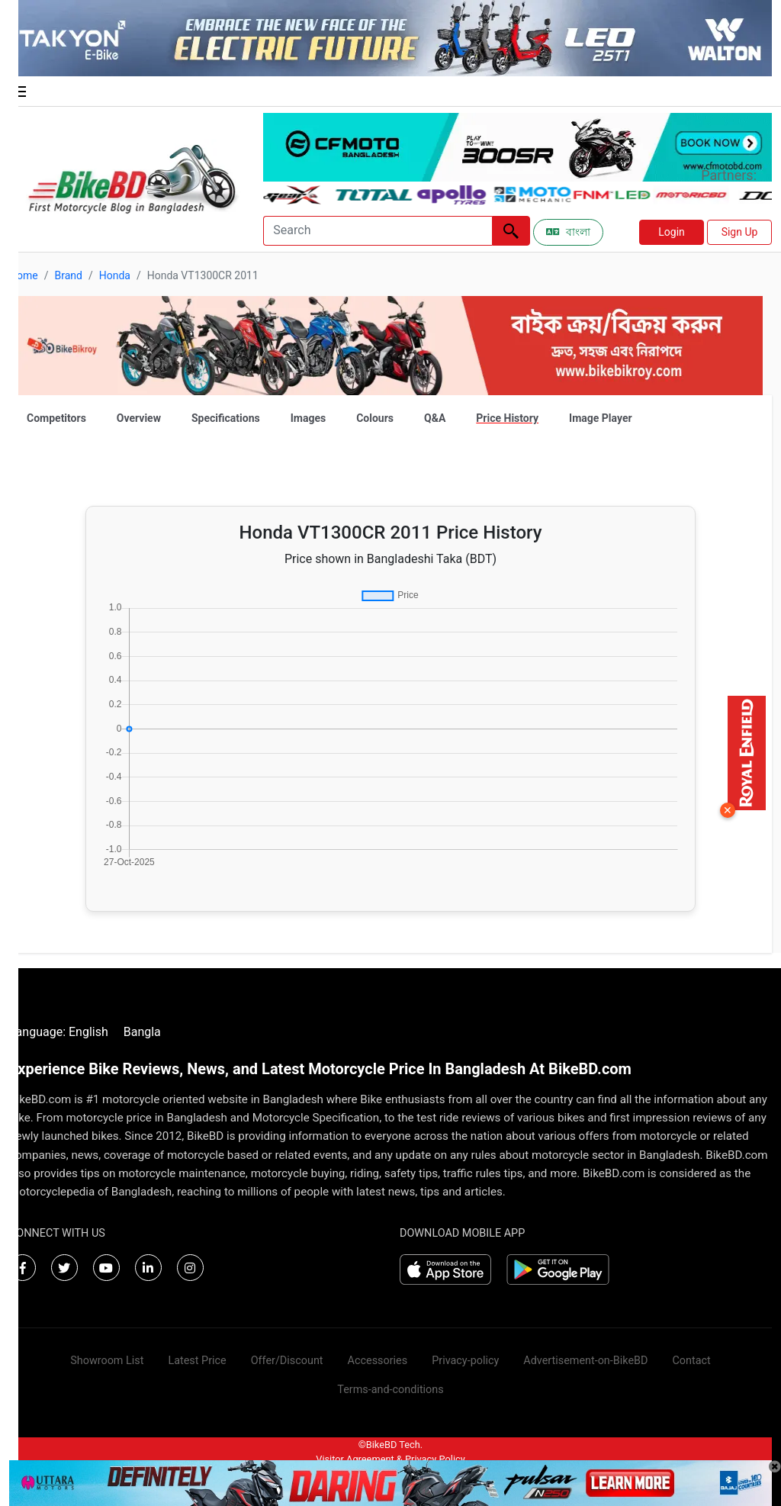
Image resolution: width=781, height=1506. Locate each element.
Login (671, 232)
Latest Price (197, 1360)
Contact (691, 1360)
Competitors (56, 418)
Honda (114, 275)
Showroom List (106, 1360)
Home (23, 275)
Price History (507, 418)
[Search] (377, 231)
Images (308, 418)
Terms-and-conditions (390, 1389)
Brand (68, 275)
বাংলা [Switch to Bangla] (568, 232)
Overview (139, 418)
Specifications (225, 418)
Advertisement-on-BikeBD (585, 1360)
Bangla (142, 1032)
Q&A (434, 418)
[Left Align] (511, 231)
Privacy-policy (465, 1360)
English (88, 1032)
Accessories (378, 1360)
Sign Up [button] (740, 232)
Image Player (600, 418)
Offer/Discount (287, 1360)
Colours (375, 418)
